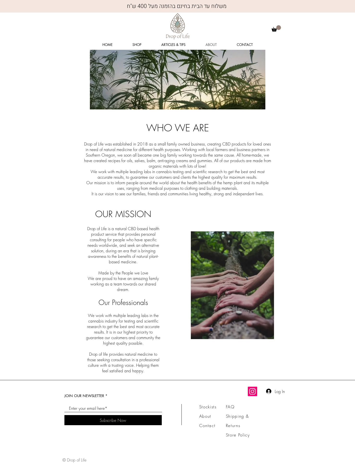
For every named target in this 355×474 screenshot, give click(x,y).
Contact (207, 425)
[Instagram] (252, 391)
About (205, 416)
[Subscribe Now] (113, 420)
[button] (276, 28)
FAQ (230, 407)
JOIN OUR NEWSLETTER (84, 396)
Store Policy (238, 435)
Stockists (208, 407)
